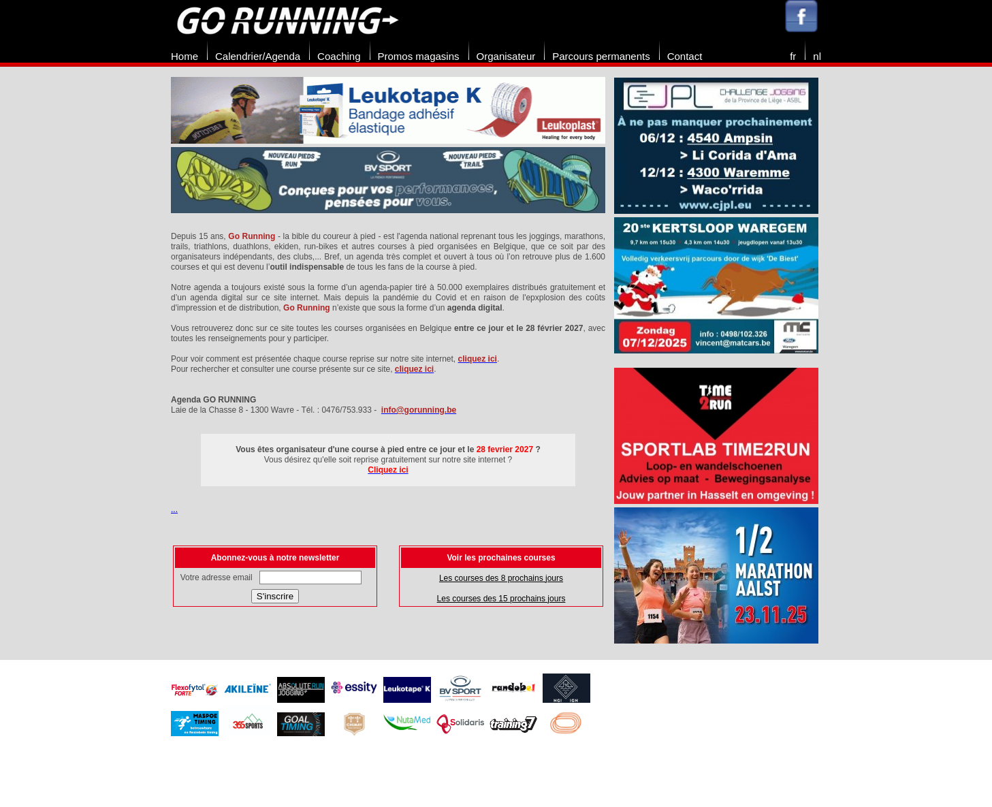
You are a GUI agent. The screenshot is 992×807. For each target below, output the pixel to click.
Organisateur (506, 56)
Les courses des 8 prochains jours (501, 578)
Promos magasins (419, 56)
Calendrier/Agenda (257, 56)
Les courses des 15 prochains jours (501, 598)
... (174, 509)
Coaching (338, 56)
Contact (685, 56)
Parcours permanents (601, 56)
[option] (388, 147)
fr (793, 56)
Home (184, 56)
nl (817, 56)
